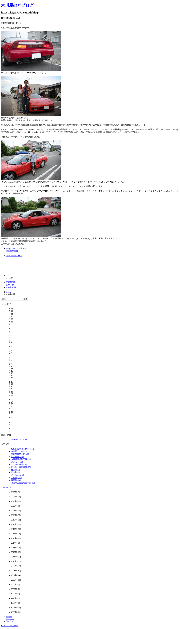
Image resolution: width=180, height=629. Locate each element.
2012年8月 (10, 282)
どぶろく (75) (17, 462)
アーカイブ (6, 487)
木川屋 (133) (16, 478)
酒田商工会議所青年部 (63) (23, 483)
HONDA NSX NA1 (19, 440)
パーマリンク (16, 248)
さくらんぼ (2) (17, 475)
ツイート (14, 255)
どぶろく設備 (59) (19, 464)
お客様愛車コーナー (15, 251)
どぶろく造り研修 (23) (21, 467)
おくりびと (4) (17, 457)
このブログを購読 (9, 626)
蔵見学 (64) (16, 480)
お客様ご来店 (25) (19, 451)
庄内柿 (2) (15, 472)
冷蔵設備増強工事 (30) (21, 459)
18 (12, 386)
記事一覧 (10, 285)
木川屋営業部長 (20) (20, 454)
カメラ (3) (15, 470)
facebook (25, 266)
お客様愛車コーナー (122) (22, 449)
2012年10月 (11, 287)
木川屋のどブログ (17, 5)
